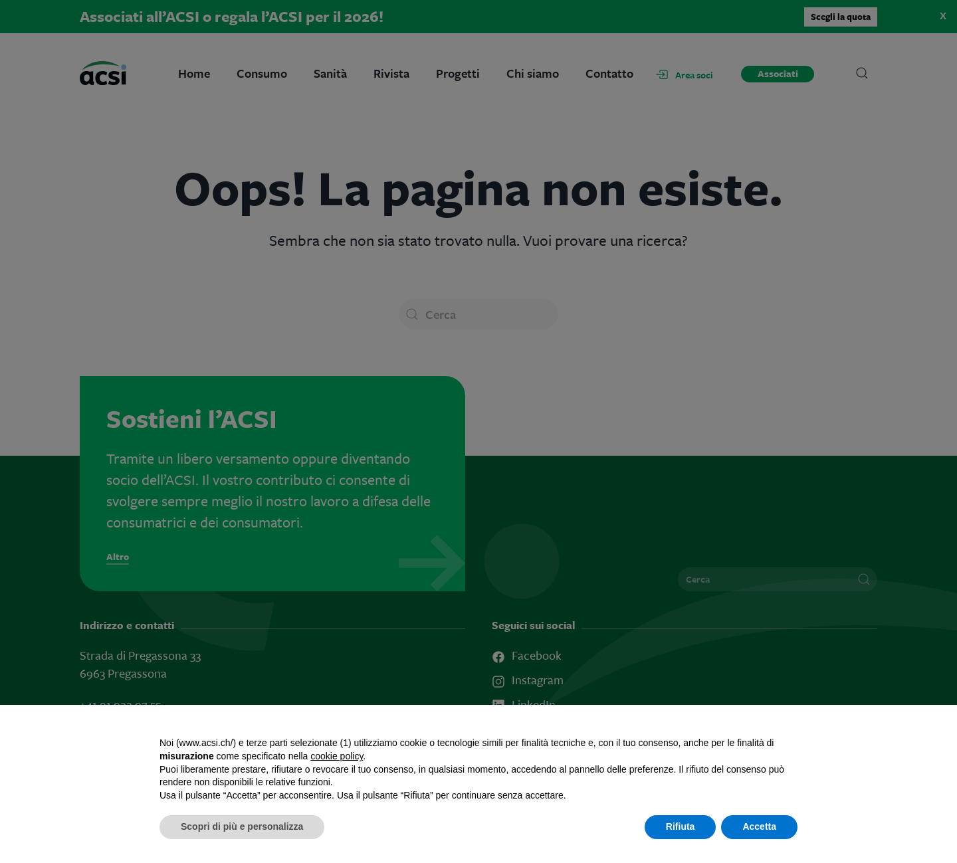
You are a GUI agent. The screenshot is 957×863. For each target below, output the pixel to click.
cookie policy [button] (336, 756)
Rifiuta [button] (680, 826)
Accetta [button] (759, 826)
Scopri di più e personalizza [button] (242, 826)
